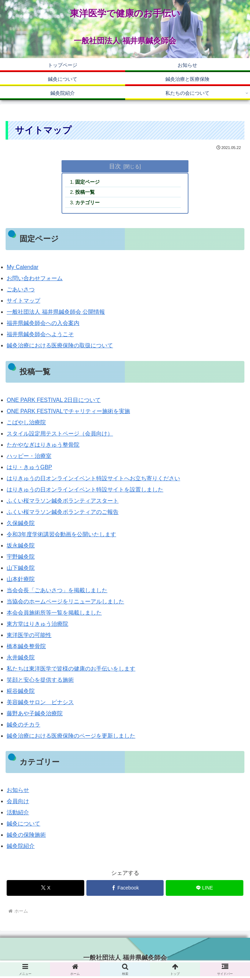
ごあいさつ (21, 289)
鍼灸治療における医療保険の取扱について (60, 345)
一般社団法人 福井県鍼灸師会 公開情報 (56, 312)
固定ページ (87, 182)
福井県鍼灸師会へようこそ (40, 334)
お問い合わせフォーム (35, 278)
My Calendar (22, 267)
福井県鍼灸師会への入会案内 (43, 323)
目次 (115, 166)
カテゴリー (87, 202)
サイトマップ (23, 301)
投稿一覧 (85, 192)
